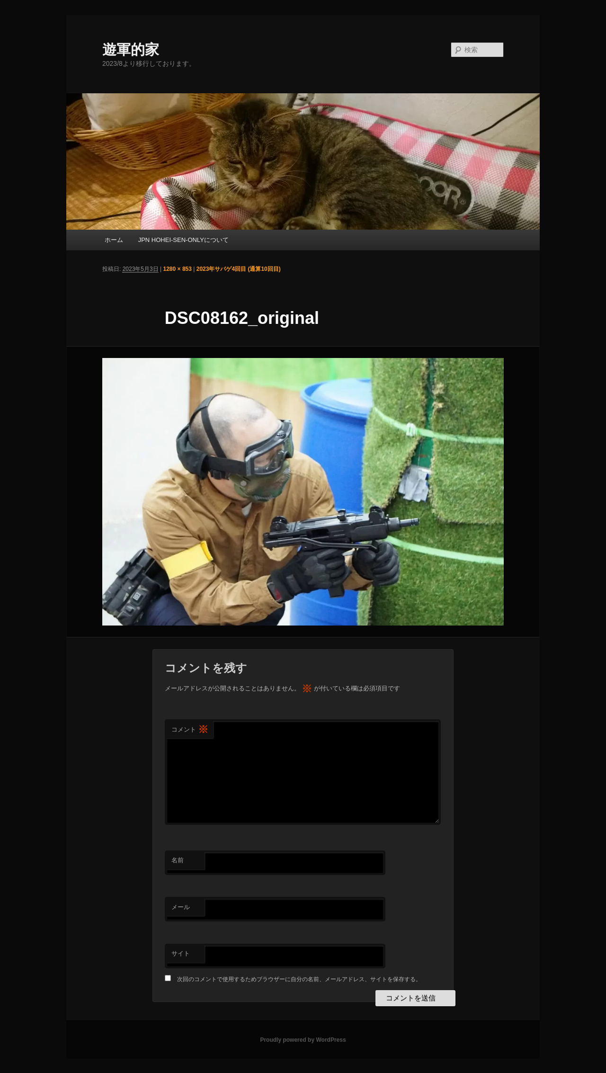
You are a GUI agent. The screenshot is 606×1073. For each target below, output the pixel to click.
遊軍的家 (130, 49)
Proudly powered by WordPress (303, 1040)
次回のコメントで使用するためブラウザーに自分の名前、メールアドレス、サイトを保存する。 (299, 979)
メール (180, 907)
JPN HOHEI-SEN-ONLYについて (183, 239)
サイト (180, 953)
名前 (177, 860)
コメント (189, 730)
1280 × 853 (177, 269)
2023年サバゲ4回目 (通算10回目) (238, 269)
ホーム (114, 239)
